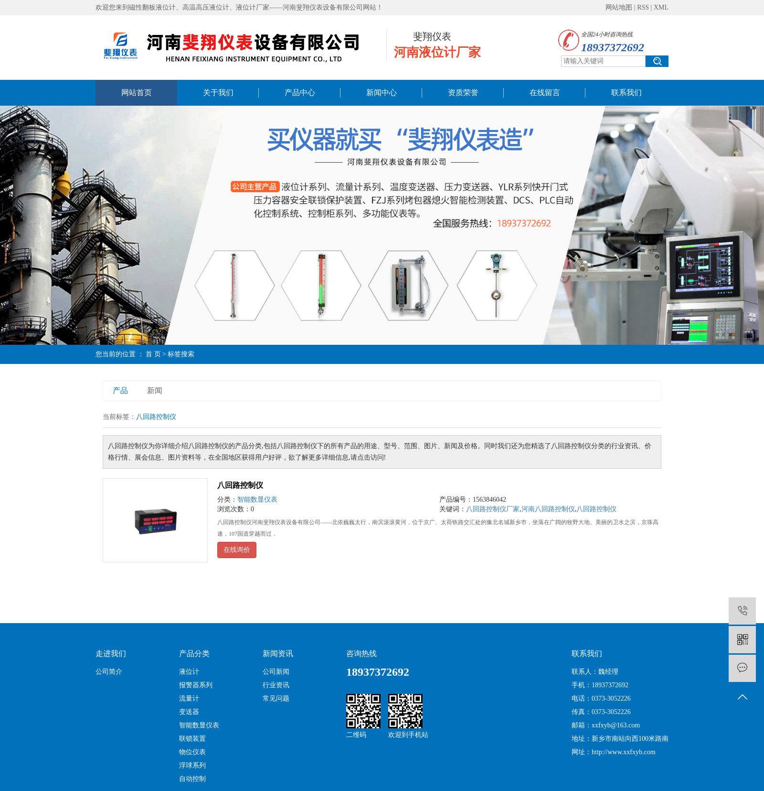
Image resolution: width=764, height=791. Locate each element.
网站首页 (136, 92)
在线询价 (236, 549)
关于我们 (218, 92)
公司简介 (109, 671)
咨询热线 (361, 653)
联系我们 (626, 92)
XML (661, 7)
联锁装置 (192, 738)
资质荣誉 (463, 92)
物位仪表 (192, 752)
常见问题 (276, 698)
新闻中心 (381, 92)
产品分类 (194, 653)
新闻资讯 (278, 653)
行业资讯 (276, 685)
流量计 (189, 698)
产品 (120, 390)
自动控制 (192, 778)
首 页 (153, 354)
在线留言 (545, 92)
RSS (643, 7)
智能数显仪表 (257, 499)
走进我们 (111, 653)
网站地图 (618, 7)
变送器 (189, 711)
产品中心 (300, 92)
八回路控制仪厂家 (493, 509)
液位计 (189, 671)
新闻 (154, 390)
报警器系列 (195, 685)
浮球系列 (192, 765)
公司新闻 (276, 671)
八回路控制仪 (240, 485)
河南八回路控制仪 (548, 509)
